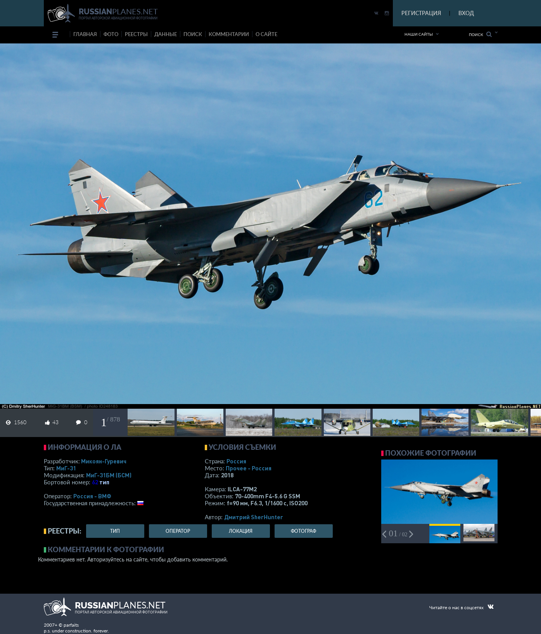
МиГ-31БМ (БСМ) (108, 475)
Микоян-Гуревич (103, 461)
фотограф (303, 531)
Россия (236, 461)
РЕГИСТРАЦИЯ (421, 13)
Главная (85, 34)
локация (240, 531)
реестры (136, 34)
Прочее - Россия (248, 468)
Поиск (480, 34)
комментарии (229, 34)
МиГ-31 (66, 468)
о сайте (266, 34)
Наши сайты (418, 34)
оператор (178, 531)
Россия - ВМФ (92, 495)
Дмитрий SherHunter (253, 516)
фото (111, 34)
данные (165, 34)
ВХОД (466, 13)
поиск (192, 34)
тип (104, 482)
